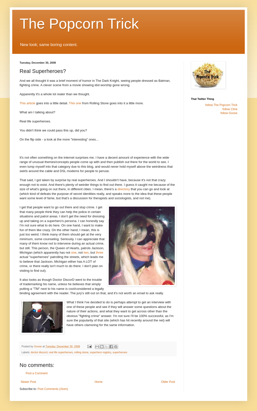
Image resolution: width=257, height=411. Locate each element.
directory (123, 189)
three (99, 252)
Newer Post (28, 382)
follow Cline (229, 109)
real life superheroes (61, 352)
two (86, 252)
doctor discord (39, 352)
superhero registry (100, 352)
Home (99, 382)
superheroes (120, 352)
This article (27, 103)
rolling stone (81, 352)
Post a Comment (36, 373)
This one (75, 103)
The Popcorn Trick (79, 23)
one (73, 252)
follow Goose (229, 113)
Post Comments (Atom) (52, 389)
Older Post (168, 382)
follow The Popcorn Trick (221, 105)
